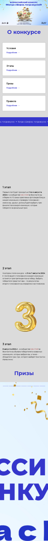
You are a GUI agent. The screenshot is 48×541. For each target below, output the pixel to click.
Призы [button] (9, 83)
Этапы (10, 65)
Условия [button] (11, 48)
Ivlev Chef (24, 195)
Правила (11, 101)
